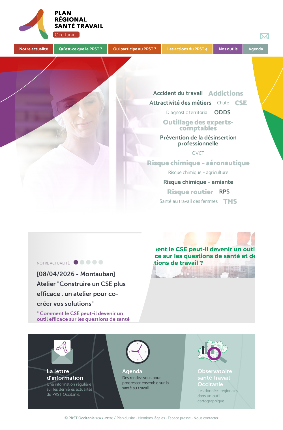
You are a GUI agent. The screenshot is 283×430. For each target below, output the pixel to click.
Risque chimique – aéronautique (198, 163)
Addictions (225, 93)
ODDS (222, 113)
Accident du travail (178, 93)
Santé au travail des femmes (189, 202)
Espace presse (179, 418)
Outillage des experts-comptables (198, 125)
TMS (230, 202)
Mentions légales (151, 418)
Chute (223, 103)
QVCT (198, 153)
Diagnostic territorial (187, 113)
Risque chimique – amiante (198, 182)
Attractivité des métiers (180, 103)
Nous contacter (206, 418)
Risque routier (190, 192)
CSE (241, 103)
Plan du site (126, 418)
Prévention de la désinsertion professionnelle (198, 141)
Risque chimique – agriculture (198, 173)
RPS (224, 192)
